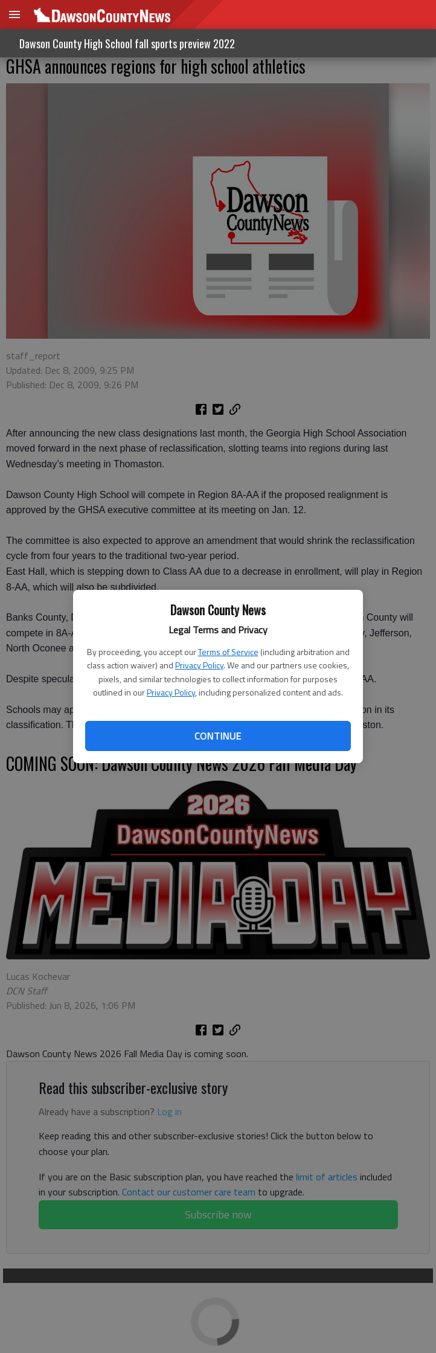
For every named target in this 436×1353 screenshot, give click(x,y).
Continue (217, 736)
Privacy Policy (199, 665)
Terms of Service (228, 651)
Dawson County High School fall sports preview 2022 (127, 43)
